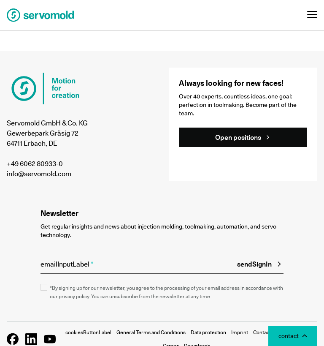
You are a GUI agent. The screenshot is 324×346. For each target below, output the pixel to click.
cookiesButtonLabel (88, 332)
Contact (262, 332)
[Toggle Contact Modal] (292, 336)
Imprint (239, 332)
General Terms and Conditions (151, 332)
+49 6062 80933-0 (35, 163)
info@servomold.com (39, 173)
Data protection (208, 332)
